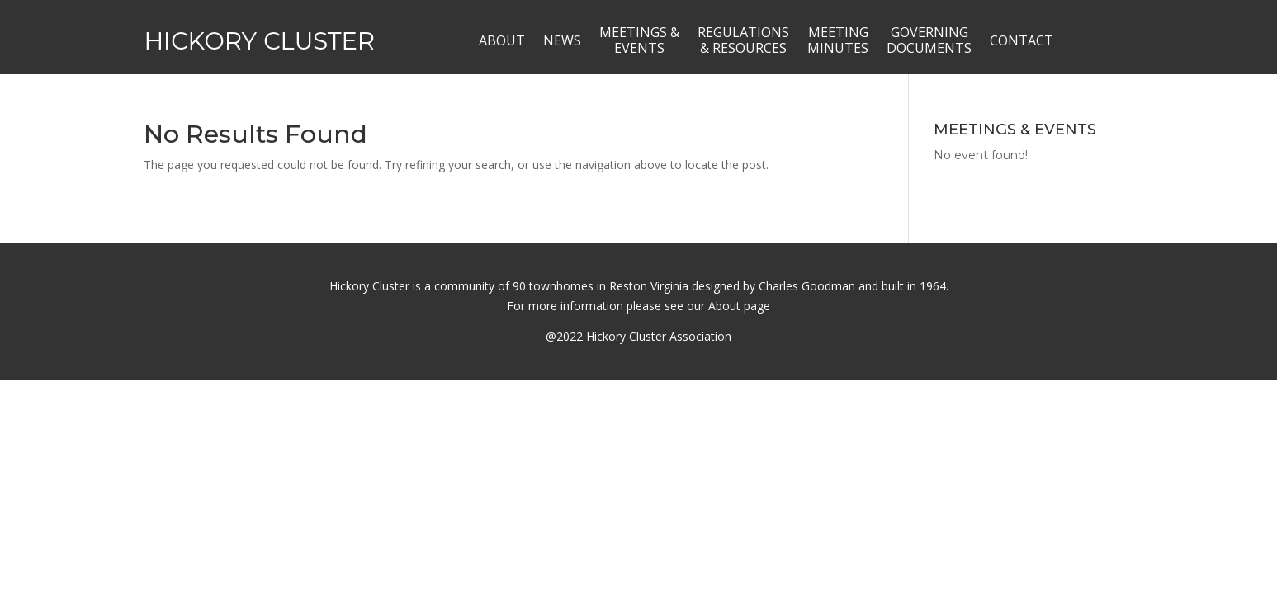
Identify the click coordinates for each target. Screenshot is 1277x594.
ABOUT (502, 40)
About (724, 306)
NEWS (562, 40)
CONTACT (1021, 40)
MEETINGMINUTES (837, 40)
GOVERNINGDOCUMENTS (929, 40)
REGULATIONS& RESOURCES (743, 40)
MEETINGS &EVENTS (639, 40)
